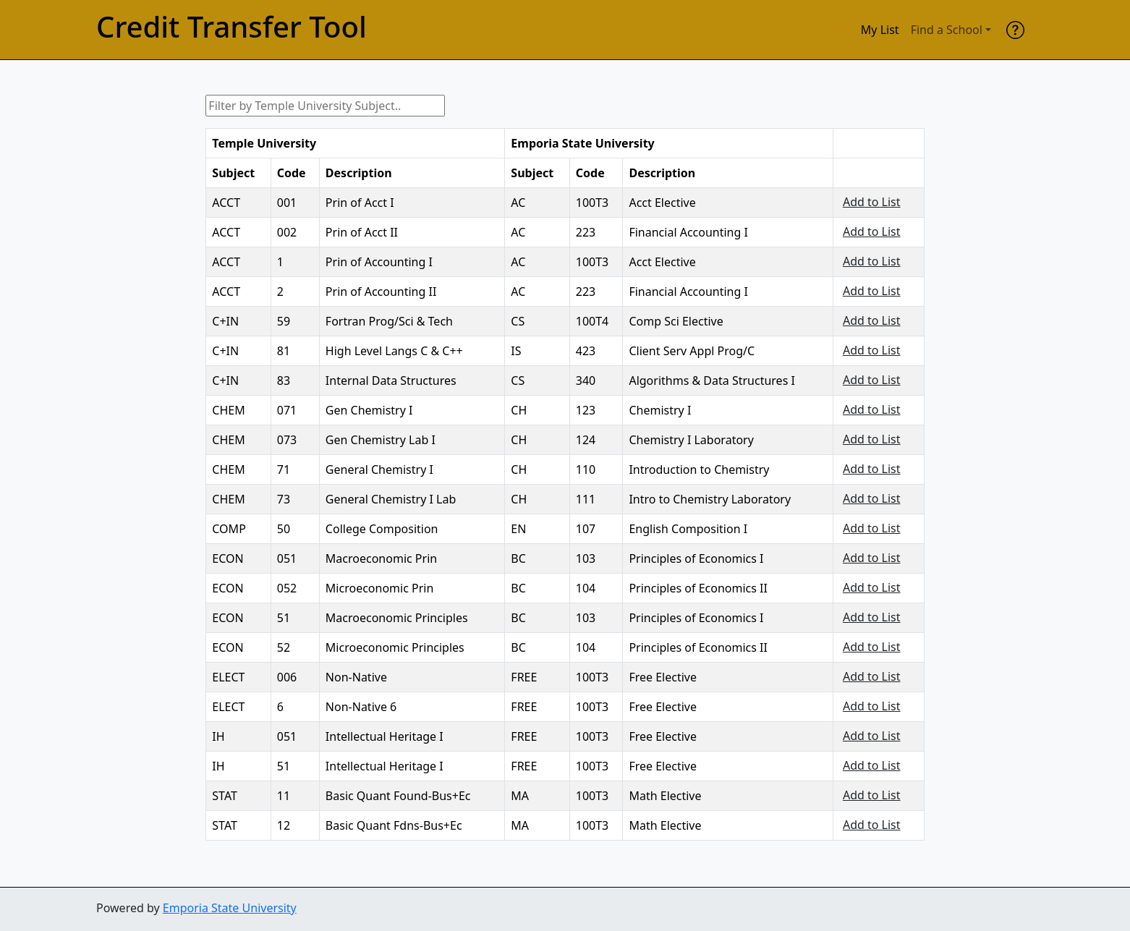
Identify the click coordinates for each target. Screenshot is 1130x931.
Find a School (946, 30)
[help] (1015, 29)
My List (880, 30)
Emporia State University (230, 908)
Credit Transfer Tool (231, 26)
